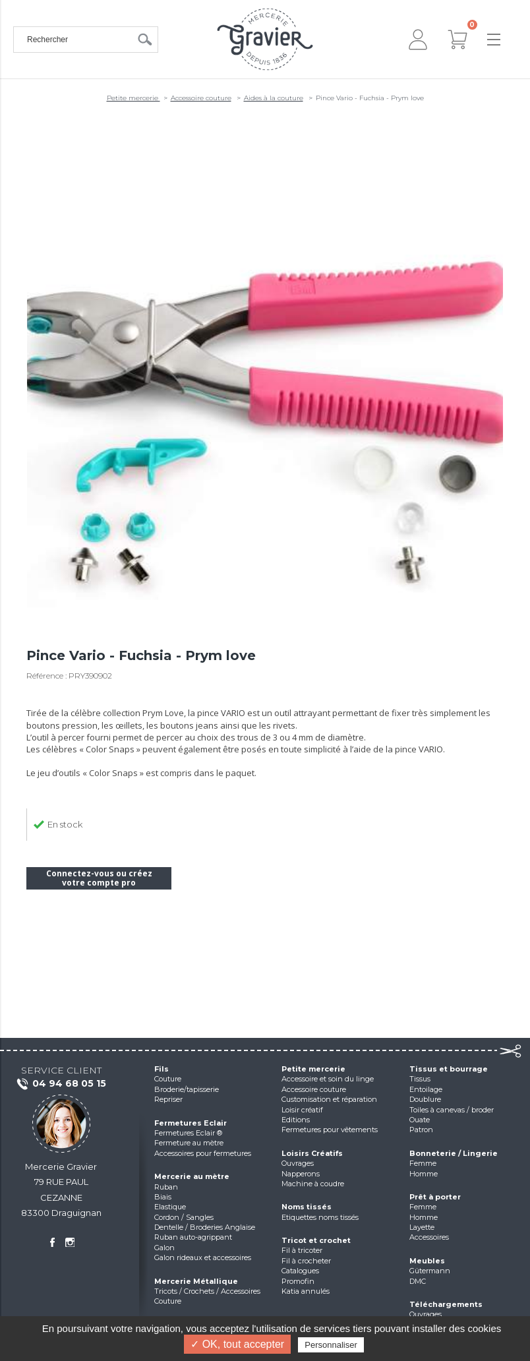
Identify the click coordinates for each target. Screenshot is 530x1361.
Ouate (419, 1119)
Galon (164, 1247)
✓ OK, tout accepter (237, 1344)
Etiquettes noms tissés (320, 1217)
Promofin (297, 1281)
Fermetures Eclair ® (188, 1132)
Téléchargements (446, 1304)
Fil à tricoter (301, 1250)
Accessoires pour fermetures (202, 1153)
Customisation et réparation (329, 1099)
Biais (162, 1196)
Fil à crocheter (306, 1260)
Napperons (300, 1173)
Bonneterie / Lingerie (453, 1153)
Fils (161, 1069)
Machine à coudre (312, 1183)
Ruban (166, 1187)
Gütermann (429, 1270)
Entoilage (425, 1089)
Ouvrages (297, 1163)
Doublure (425, 1099)
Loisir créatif (302, 1109)
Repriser (168, 1099)
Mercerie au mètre (191, 1176)
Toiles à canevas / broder (451, 1109)
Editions (295, 1119)
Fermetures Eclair (190, 1123)
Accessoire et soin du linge (327, 1078)
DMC (417, 1281)
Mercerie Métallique (196, 1281)
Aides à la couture (273, 98)
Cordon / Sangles (184, 1217)
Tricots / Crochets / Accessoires (207, 1291)
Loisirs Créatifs (312, 1153)
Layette (421, 1227)
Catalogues (300, 1270)
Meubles (427, 1260)
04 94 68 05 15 (61, 1084)
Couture (167, 1078)
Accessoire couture (201, 98)
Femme (422, 1163)
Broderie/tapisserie (186, 1089)
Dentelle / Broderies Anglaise (204, 1227)
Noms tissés (306, 1206)
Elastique (170, 1206)
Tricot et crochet (316, 1240)
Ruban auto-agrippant (193, 1237)
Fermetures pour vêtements (329, 1129)
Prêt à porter (435, 1196)
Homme (423, 1173)
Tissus (419, 1078)
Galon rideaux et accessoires (202, 1257)
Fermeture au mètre (188, 1142)
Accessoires (429, 1237)
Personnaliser (331, 1345)
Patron (421, 1129)
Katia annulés (305, 1291)
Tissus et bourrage (448, 1069)
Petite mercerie (133, 98)
